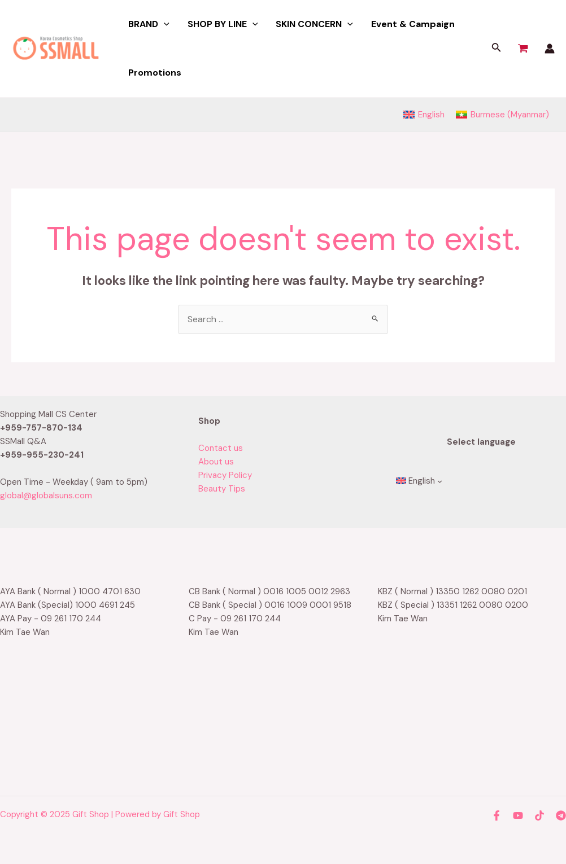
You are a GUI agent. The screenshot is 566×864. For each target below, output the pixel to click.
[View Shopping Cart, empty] (523, 48)
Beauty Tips (221, 488)
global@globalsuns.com (46, 495)
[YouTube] (518, 815)
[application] (163, 24)
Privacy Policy (225, 475)
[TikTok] (539, 815)
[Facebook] (496, 815)
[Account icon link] (550, 48)
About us (216, 461)
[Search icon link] (496, 48)
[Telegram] (561, 815)
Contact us (220, 448)
